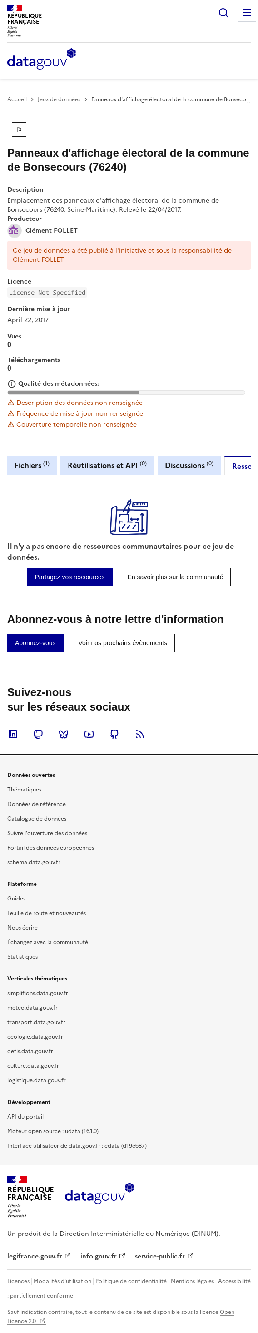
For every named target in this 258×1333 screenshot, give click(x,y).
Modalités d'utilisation (62, 1281)
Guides (16, 899)
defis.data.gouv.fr (30, 1051)
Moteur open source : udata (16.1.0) (53, 1131)
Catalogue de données (36, 819)
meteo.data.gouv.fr (32, 1008)
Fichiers (32, 465)
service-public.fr (160, 1256)
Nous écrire (22, 928)
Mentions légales (192, 1281)
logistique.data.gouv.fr (36, 1080)
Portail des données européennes (50, 848)
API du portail (25, 1117)
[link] (70, 577)
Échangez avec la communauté (47, 942)
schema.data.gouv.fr (33, 862)
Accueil (17, 99)
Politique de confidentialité (131, 1281)
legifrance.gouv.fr (34, 1256)
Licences (18, 1281)
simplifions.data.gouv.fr (37, 993)
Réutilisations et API (107, 465)
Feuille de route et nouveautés (46, 913)
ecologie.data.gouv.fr (35, 1037)
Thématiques (24, 790)
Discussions (189, 465)
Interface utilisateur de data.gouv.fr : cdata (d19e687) (77, 1146)
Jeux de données (59, 99)
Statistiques (22, 957)
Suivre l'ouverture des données (47, 833)
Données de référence (36, 804)
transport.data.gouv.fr (36, 1022)
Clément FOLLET (51, 230)
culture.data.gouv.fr (33, 1066)
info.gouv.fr (98, 1256)
